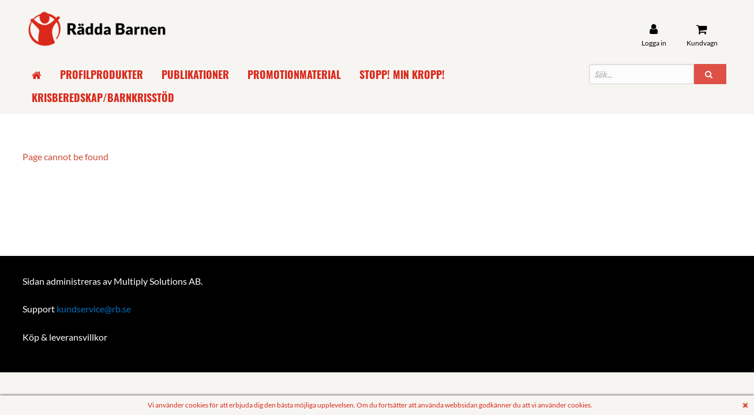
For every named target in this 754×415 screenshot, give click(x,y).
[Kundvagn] (702, 35)
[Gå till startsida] (36, 74)
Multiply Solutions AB (157, 281)
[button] (710, 74)
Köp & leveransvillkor (64, 336)
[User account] (654, 35)
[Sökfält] (641, 74)
